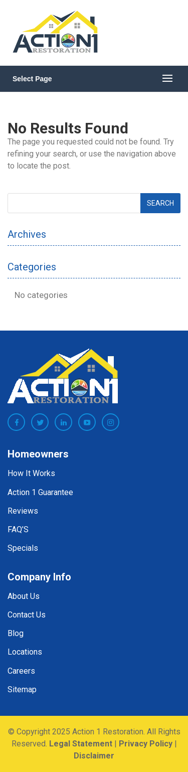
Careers (21, 671)
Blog (16, 633)
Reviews (23, 511)
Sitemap (22, 689)
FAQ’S (18, 529)
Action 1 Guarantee (40, 492)
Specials (23, 548)
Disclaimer (94, 755)
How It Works (31, 473)
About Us (24, 596)
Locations (25, 652)
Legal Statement (80, 743)
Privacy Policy (145, 743)
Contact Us (27, 615)
